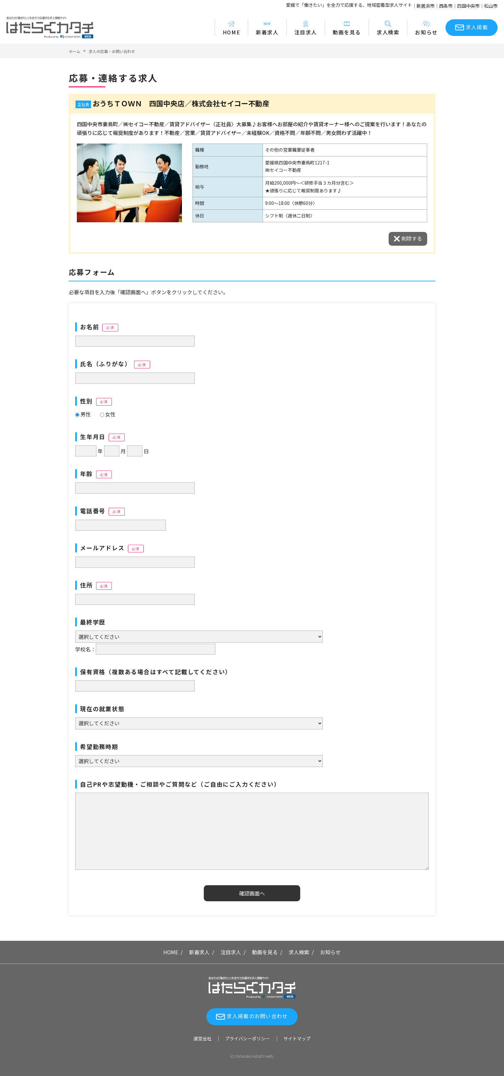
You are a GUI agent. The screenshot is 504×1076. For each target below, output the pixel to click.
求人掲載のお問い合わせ (257, 1016)
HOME (231, 28)
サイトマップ (297, 1038)
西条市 (446, 6)
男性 (83, 414)
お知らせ (426, 28)
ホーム (74, 51)
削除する (411, 238)
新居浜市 (426, 6)
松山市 (491, 6)
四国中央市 (468, 6)
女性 (107, 414)
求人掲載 (477, 27)
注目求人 (305, 28)
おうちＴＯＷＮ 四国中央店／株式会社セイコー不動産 (181, 103)
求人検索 (388, 28)
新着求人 (267, 28)
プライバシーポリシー (247, 1038)
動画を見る (347, 28)
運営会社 (203, 1038)
